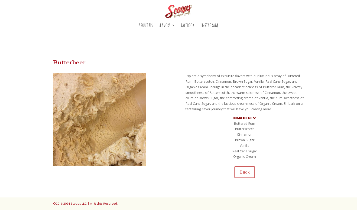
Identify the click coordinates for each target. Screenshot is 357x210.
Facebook (188, 26)
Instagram (209, 26)
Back (245, 172)
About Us (146, 26)
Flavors (164, 26)
